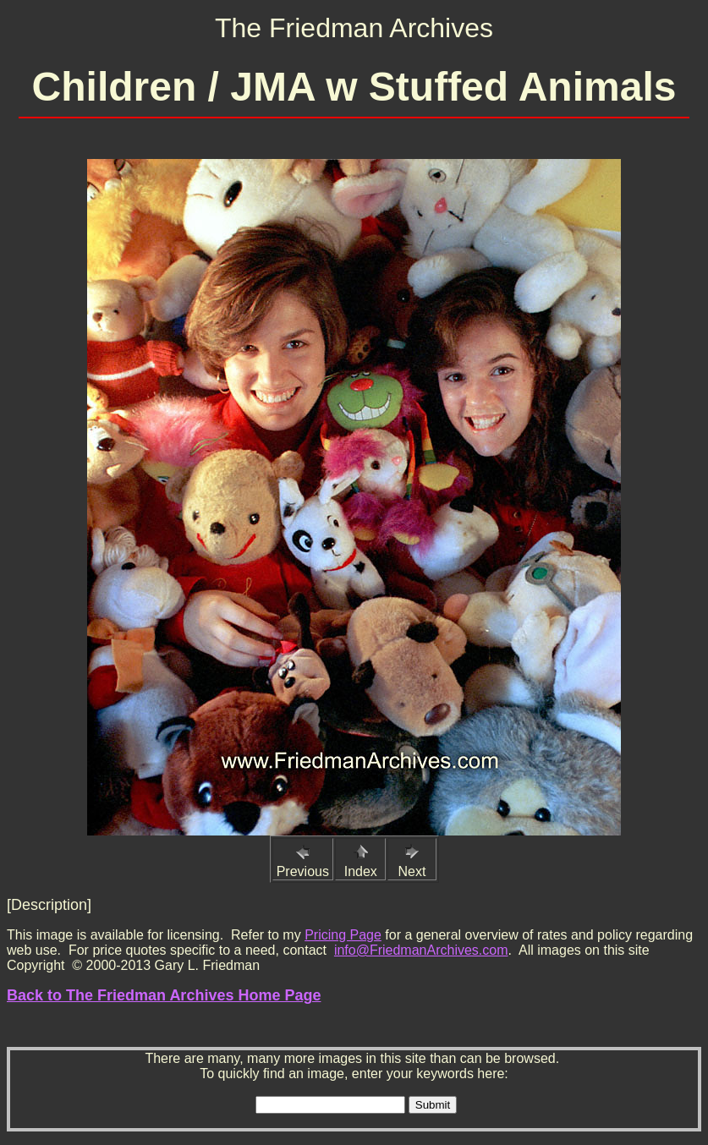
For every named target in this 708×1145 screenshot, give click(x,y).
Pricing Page (343, 935)
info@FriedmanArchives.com (421, 950)
